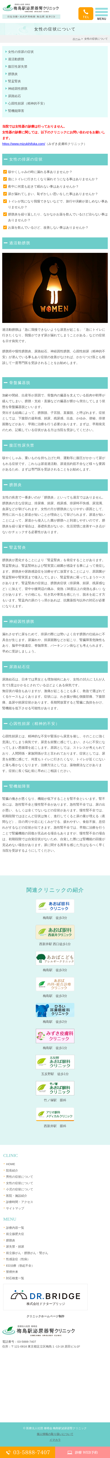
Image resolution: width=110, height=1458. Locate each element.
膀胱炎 (13, 74)
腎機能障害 (16, 111)
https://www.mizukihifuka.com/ (23, 144)
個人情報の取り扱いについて (55, 1434)
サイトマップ (15, 1208)
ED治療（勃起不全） (20, 1265)
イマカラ (55, 1439)
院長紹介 (12, 1170)
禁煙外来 (12, 1271)
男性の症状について (19, 1176)
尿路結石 (14, 96)
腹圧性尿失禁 (17, 66)
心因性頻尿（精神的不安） (27, 103)
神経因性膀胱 (17, 88)
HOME (10, 1164)
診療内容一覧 (15, 1227)
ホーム (76, 38)
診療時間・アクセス (19, 1202)
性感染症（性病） (18, 1259)
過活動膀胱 (16, 59)
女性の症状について (19, 1183)
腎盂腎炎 (14, 81)
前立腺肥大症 (15, 1234)
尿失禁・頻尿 (15, 1246)
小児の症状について (19, 1189)
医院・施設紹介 (16, 1195)
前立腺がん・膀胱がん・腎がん (27, 1253)
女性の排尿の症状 (21, 51)
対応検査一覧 (15, 1278)
